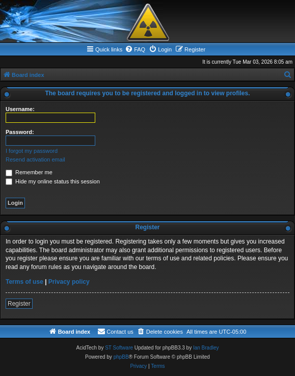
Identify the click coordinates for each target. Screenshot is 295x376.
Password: (20, 132)
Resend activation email (35, 159)
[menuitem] (135, 49)
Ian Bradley (206, 348)
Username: (20, 109)
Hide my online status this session (53, 181)
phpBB (121, 357)
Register (19, 303)
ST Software (119, 348)
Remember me (29, 172)
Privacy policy (69, 281)
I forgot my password (32, 151)
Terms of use (24, 281)
